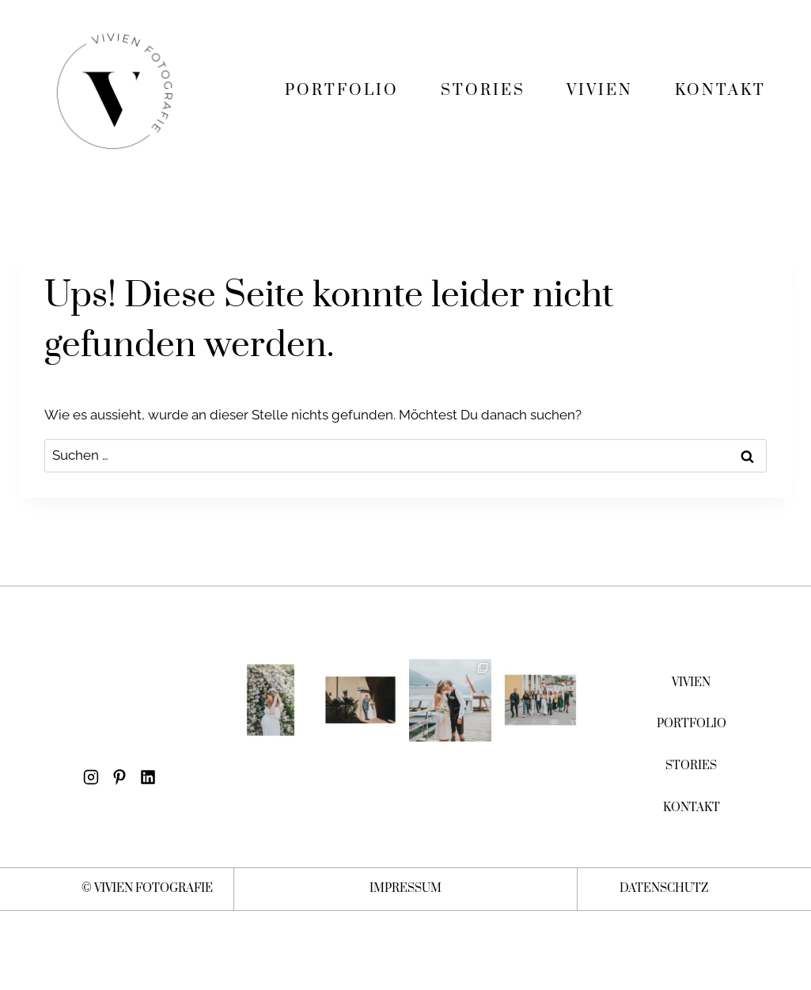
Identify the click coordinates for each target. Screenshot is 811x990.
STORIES (483, 91)
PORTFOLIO (342, 91)
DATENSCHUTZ (664, 888)
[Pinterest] (119, 778)
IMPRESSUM (405, 888)
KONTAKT (720, 91)
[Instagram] (91, 778)
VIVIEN (600, 91)
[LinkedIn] (148, 778)
